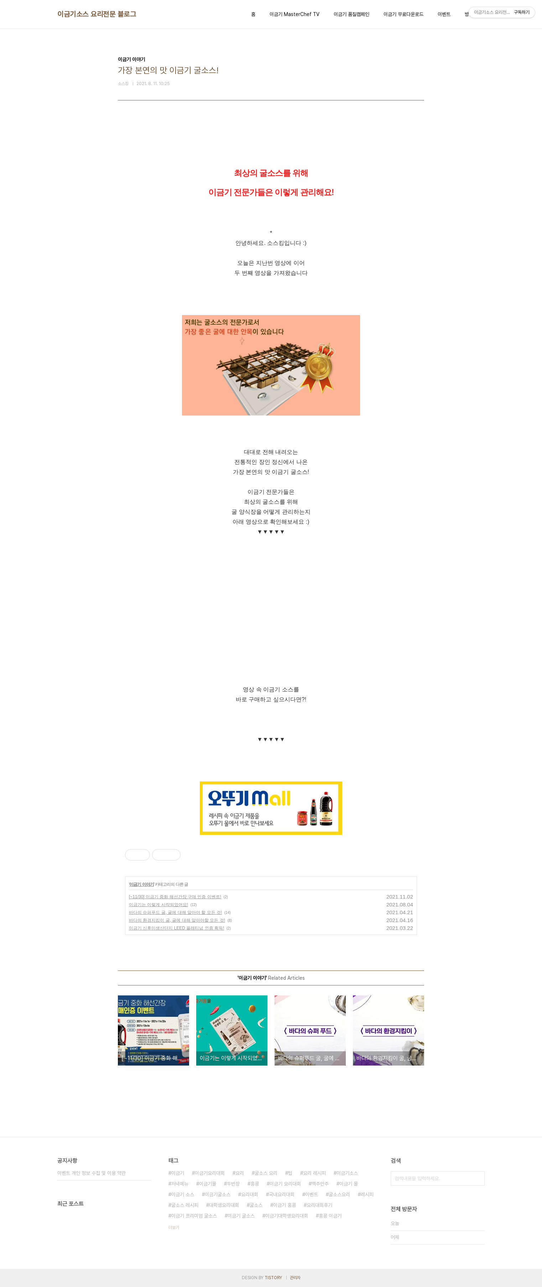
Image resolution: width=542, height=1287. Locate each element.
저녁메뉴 (179, 1184)
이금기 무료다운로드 (403, 14)
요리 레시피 (314, 1173)
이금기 (177, 1173)
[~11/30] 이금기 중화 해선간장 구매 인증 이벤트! (175, 896)
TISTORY (273, 1277)
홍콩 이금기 (330, 1216)
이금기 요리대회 (285, 1184)
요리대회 (249, 1194)
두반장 (233, 1184)
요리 (239, 1173)
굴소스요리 (339, 1194)
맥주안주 (320, 1184)
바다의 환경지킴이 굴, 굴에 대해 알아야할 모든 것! (177, 920)
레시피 (367, 1194)
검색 (477, 1178)
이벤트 (444, 14)
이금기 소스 (182, 1194)
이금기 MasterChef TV (294, 14)
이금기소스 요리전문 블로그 (96, 14)
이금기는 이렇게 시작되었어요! (158, 904)
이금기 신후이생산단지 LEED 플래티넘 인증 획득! (176, 928)
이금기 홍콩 (284, 1205)
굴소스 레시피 (184, 1205)
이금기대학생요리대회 (286, 1216)
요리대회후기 (319, 1205)
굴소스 (256, 1205)
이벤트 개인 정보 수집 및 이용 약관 (91, 1173)
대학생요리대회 (224, 1205)
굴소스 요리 (266, 1173)
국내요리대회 (282, 1194)
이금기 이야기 (141, 884)
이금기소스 (347, 1173)
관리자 (295, 1277)
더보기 (173, 1227)
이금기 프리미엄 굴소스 (194, 1216)
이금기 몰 (348, 1184)
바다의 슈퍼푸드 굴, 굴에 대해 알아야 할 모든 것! (175, 912)
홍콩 (254, 1184)
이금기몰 (207, 1184)
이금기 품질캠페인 (351, 14)
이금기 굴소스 (241, 1216)
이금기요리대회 (210, 1173)
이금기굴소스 (217, 1194)
